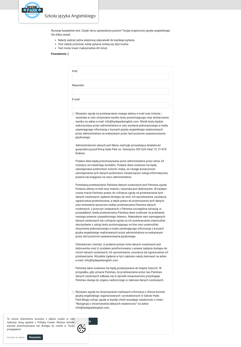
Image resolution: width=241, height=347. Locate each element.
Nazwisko (78, 85)
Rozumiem (35, 337)
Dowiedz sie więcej (15, 337)
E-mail (76, 99)
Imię (74, 71)
